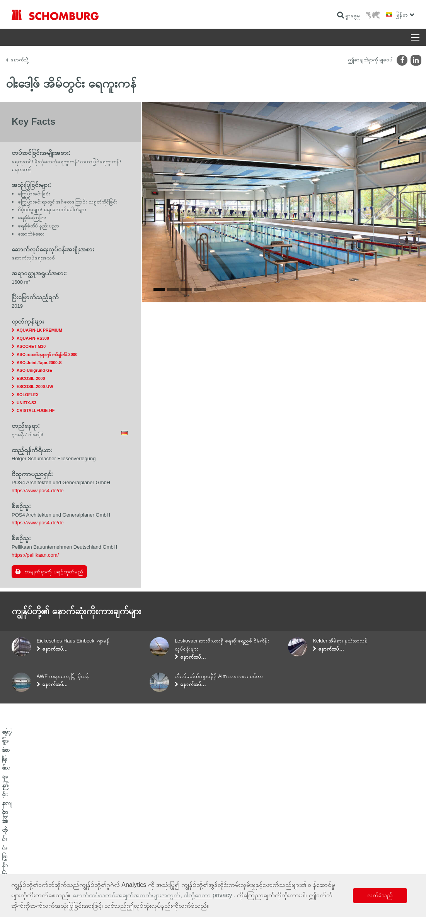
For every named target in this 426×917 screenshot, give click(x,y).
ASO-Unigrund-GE (34, 370)
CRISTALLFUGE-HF (36, 410)
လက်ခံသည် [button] (380, 895)
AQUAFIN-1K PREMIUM (39, 330)
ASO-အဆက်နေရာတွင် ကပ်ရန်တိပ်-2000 (47, 354)
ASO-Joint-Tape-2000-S (39, 362)
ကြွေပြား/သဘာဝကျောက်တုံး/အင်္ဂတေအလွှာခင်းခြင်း (53, 850)
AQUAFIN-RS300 (33, 338)
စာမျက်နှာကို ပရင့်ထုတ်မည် (53, 571)
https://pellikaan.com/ (35, 555)
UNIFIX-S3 (26, 402)
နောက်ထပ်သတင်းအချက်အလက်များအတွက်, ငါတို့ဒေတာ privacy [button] (152, 895)
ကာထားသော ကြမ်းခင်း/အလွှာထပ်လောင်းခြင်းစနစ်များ (55, 861)
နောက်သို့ (19, 60)
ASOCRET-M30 (31, 346)
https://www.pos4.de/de (37, 490)
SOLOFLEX (28, 394)
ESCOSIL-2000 (31, 378)
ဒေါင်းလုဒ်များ (160, 850)
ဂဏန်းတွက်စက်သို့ (164, 838)
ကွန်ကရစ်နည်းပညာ (27, 873)
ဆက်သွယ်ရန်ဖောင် (165, 861)
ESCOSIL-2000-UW (35, 386)
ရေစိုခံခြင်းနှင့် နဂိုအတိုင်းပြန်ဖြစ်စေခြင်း (42, 838)
